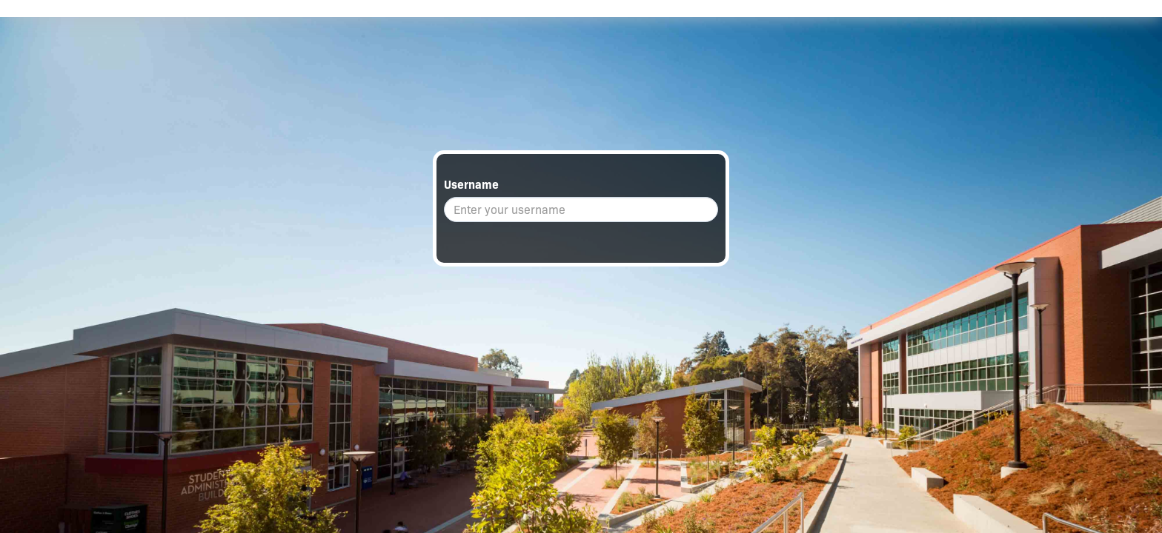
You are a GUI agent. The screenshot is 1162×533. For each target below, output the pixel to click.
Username (471, 185)
